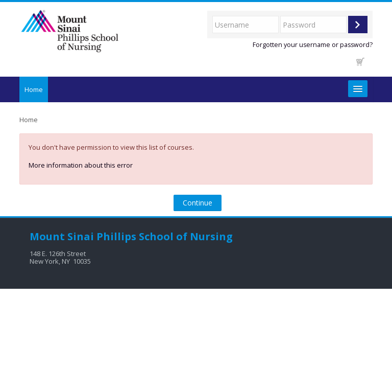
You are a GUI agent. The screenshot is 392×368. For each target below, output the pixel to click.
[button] (360, 61)
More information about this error (81, 165)
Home (33, 89)
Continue (197, 203)
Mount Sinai (62, 236)
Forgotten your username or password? (313, 44)
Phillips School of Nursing (164, 236)
